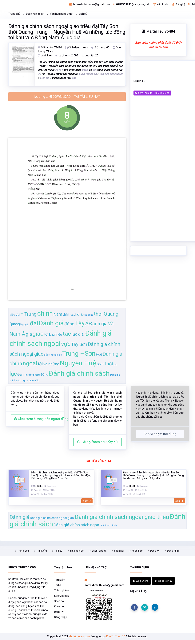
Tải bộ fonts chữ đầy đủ (97, 442)
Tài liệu (58, 550)
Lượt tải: (90, 55)
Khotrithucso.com (79, 636)
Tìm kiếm (41, 550)
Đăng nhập (173, 550)
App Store (140, 580)
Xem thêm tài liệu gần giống (152, 93)
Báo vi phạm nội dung (160, 434)
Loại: (45, 55)
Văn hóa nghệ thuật (61, 13)
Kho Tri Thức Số (115, 636)
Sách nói (119, 550)
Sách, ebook (99, 550)
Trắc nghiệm (77, 550)
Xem (87, 501)
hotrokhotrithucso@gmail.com (89, 4)
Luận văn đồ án (35, 13)
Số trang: (100, 47)
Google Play (163, 580)
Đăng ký (178, 4)
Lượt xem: (66, 55)
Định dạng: (76, 47)
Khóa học (137, 550)
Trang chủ (14, 13)
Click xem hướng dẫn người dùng (36, 419)
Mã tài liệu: (50, 47)
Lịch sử (83, 13)
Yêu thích (160, 4)
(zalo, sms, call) (131, 4)
